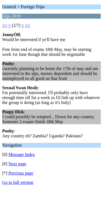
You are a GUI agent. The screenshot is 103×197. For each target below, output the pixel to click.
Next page (17, 163)
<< (4, 25)
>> (27, 25)
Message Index (22, 154)
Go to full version (17, 182)
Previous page (21, 173)
